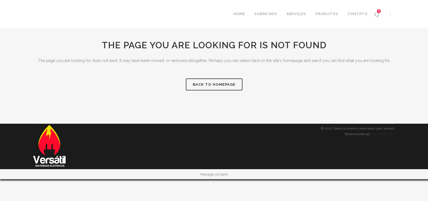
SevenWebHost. (383, 134)
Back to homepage (214, 84)
